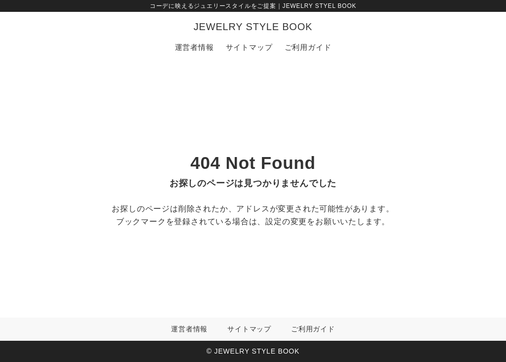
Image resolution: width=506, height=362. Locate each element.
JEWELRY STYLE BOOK (253, 27)
